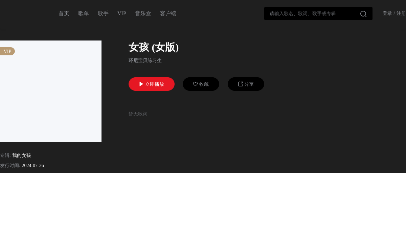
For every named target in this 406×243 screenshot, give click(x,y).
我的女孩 (21, 155)
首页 (64, 13)
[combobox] (318, 13)
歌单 (83, 13)
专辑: (5, 155)
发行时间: (10, 165)
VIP (121, 13)
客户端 (168, 13)
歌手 (103, 13)
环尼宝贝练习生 (145, 60)
